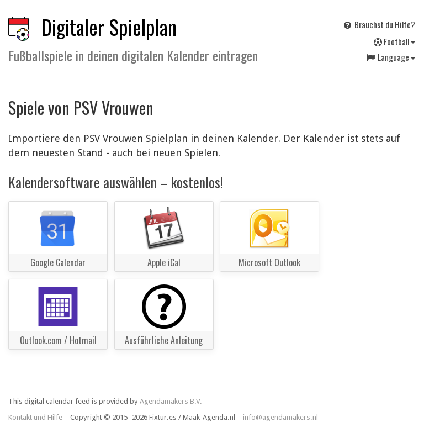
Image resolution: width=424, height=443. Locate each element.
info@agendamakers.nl (280, 417)
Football (394, 41)
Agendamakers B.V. (171, 401)
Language (390, 57)
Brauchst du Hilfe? (378, 24)
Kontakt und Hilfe (35, 417)
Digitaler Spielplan (109, 27)
